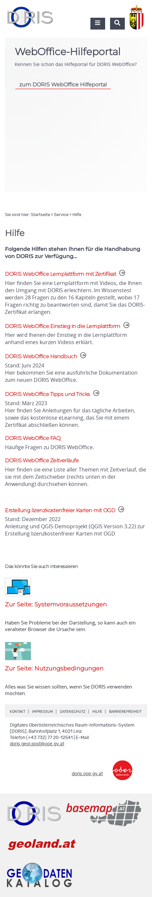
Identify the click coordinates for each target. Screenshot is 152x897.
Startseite (40, 215)
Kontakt (17, 711)
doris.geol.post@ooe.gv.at (37, 744)
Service (61, 215)
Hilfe (97, 711)
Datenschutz (73, 711)
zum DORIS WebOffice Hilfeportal (63, 84)
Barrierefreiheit (125, 711)
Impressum (42, 711)
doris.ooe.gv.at (87, 774)
